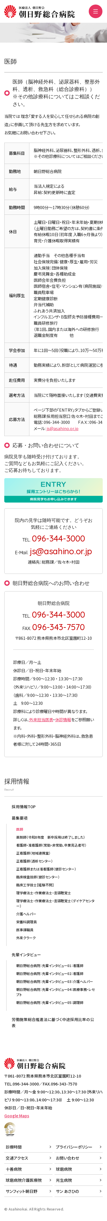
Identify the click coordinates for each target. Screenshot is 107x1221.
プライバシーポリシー (74, 1147)
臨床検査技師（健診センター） (38, 876)
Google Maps (16, 1115)
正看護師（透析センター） (34, 861)
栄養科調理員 (26, 921)
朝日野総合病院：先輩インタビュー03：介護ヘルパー (54, 981)
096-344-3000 (58, 538)
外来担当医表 (41, 719)
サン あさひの (67, 1191)
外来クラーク (26, 937)
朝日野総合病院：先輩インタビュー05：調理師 (49, 1002)
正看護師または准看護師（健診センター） (46, 868)
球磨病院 (64, 1169)
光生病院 (64, 1180)
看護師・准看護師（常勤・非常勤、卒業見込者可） (51, 845)
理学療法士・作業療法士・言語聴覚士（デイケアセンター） (55, 903)
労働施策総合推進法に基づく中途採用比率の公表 (53, 1022)
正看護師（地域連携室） (33, 853)
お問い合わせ (67, 1158)
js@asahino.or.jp (62, 428)
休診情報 (63, 719)
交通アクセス (17, 1158)
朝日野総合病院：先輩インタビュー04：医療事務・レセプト (55, 992)
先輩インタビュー (26, 954)
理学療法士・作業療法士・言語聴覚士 (43, 892)
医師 (19, 829)
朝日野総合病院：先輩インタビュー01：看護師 (49, 965)
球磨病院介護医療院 (24, 1180)
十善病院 (14, 1169)
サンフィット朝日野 (21, 1191)
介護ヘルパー (26, 913)
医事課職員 (24, 929)
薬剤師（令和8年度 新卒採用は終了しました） (50, 837)
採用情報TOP (24, 806)
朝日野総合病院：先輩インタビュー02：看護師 (49, 973)
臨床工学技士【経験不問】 (35, 884)
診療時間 (14, 1147)
